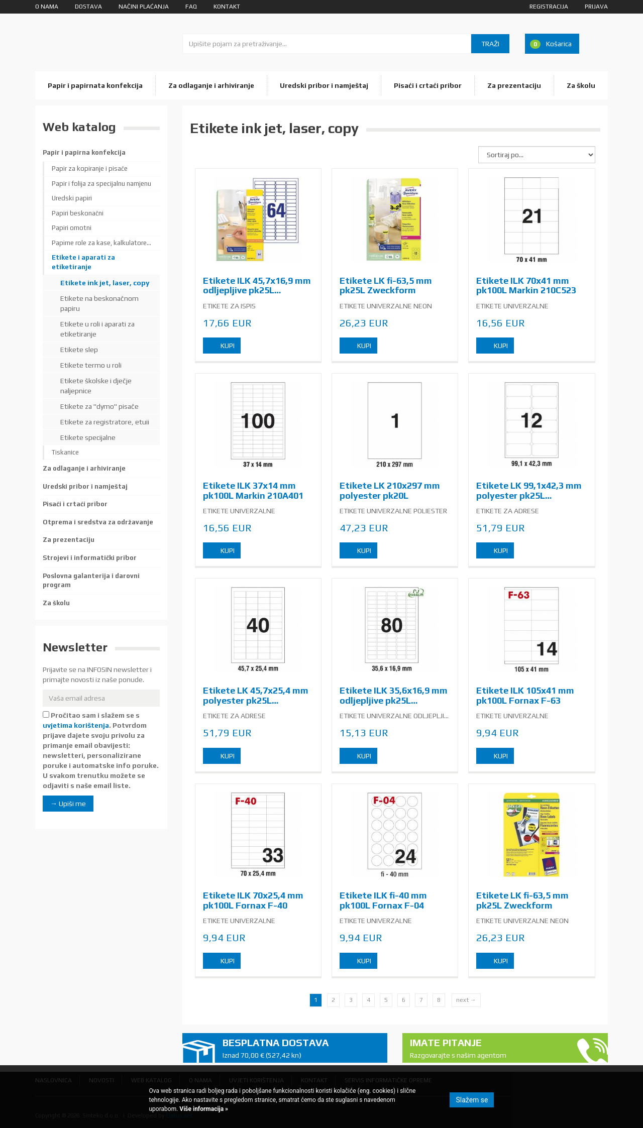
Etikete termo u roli (91, 365)
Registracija (548, 6)
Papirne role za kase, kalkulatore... (101, 243)
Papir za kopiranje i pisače (90, 168)
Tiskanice (65, 452)
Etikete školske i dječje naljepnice (96, 386)
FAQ (191, 6)
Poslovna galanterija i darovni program (91, 580)
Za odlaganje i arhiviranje (211, 85)
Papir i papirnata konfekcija (95, 85)
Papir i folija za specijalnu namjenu (101, 183)
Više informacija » (203, 1108)
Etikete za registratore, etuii (104, 422)
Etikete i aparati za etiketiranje (83, 262)
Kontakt (226, 6)
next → (466, 999)
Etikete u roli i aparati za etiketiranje (97, 329)
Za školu (581, 85)
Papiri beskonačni (77, 213)
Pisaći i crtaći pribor (428, 85)
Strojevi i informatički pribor (90, 557)
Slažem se (472, 1100)
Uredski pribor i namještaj (324, 85)
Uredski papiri (72, 198)
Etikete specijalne (88, 437)
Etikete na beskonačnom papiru (99, 303)
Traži (490, 44)
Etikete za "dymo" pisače (99, 406)
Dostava (88, 6)
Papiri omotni (71, 228)
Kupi (228, 346)
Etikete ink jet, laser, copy (104, 283)
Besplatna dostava (301, 1048)
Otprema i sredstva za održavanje (98, 522)
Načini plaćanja (144, 6)
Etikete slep (79, 350)
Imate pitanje (489, 1048)
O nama (46, 6)
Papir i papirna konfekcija (84, 152)
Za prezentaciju (514, 85)
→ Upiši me (68, 804)
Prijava (596, 6)
